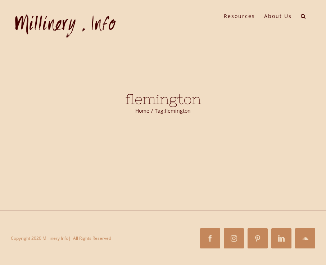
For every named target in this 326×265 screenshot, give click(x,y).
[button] (303, 15)
